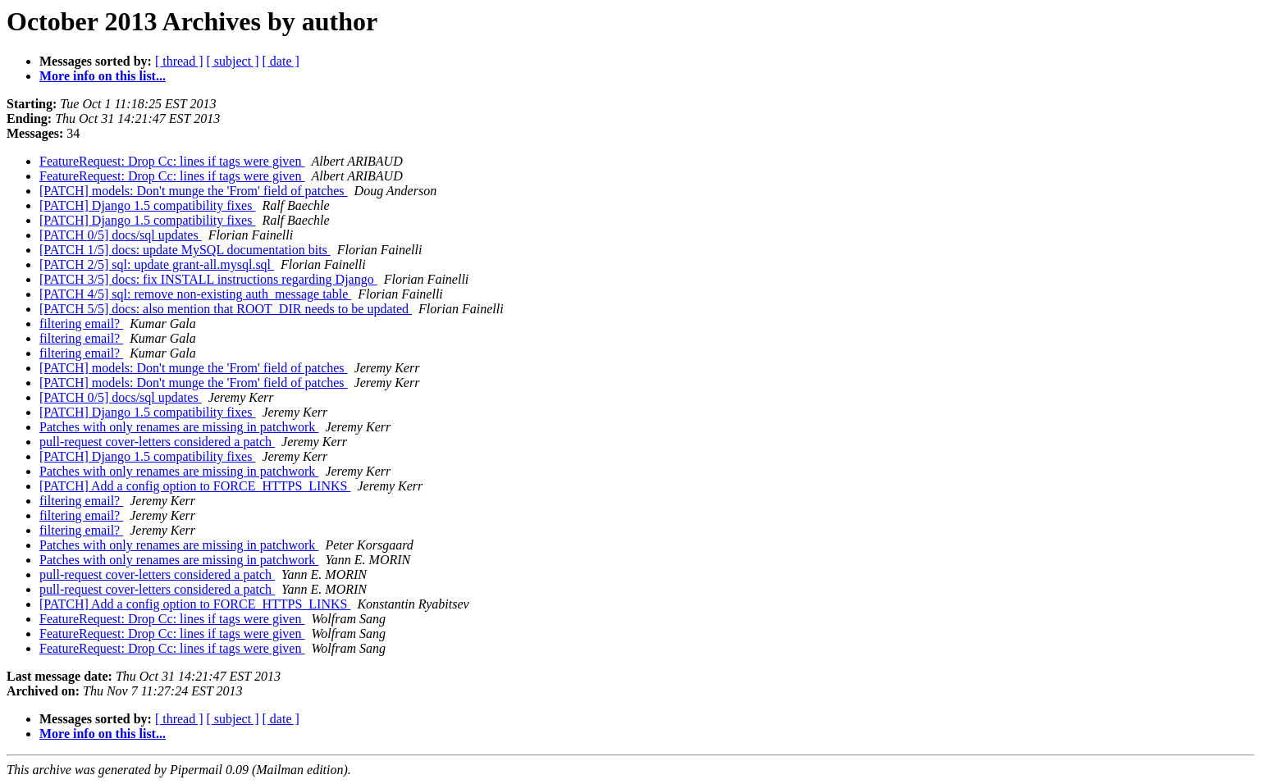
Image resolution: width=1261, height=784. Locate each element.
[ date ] (281, 61)
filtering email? (81, 323)
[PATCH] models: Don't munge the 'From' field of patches (193, 191)
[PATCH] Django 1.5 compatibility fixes (147, 205)
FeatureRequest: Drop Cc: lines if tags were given (171, 161)
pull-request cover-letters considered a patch (157, 442)
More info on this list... (102, 76)
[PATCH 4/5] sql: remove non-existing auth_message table (195, 294)
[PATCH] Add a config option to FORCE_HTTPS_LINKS (194, 486)
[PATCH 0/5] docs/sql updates (120, 235)
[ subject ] (233, 61)
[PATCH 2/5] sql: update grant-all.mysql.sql (156, 264)
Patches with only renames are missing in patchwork (178, 427)
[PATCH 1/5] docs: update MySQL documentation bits (185, 250)
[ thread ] (179, 61)
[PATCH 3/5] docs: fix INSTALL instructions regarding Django (208, 279)
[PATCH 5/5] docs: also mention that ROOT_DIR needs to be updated (225, 309)
